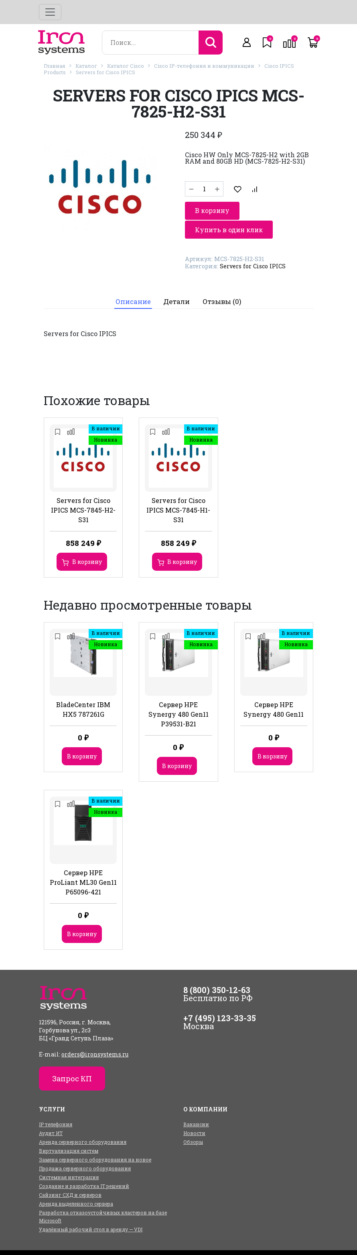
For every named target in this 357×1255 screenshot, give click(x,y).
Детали (177, 281)
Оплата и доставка (240, 1240)
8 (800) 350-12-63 (216, 970)
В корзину (257, 186)
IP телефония (55, 1105)
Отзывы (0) (222, 281)
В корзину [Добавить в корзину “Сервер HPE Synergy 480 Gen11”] (272, 737)
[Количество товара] (204, 186)
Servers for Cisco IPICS (105, 72)
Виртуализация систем (68, 1131)
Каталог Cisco (125, 66)
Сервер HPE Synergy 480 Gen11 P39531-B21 (178, 695)
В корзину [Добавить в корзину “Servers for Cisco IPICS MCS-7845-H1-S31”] (182, 542)
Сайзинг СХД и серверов (70, 1175)
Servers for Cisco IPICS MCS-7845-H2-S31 (83, 491)
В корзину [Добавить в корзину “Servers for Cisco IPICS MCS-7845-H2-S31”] (87, 542)
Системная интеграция (69, 1158)
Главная (54, 66)
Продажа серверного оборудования (85, 1149)
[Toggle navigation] (50, 12)
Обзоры (193, 1122)
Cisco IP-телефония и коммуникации (204, 66)
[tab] (132, 282)
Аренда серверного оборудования (82, 1122)
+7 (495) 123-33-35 (219, 998)
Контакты (292, 1240)
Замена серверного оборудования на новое (95, 1140)
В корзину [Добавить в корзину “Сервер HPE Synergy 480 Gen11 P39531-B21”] (177, 747)
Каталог (86, 66)
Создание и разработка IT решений (84, 1167)
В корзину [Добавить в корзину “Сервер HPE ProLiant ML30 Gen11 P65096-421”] (82, 914)
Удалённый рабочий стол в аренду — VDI (90, 1210)
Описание (133, 281)
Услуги (146, 1240)
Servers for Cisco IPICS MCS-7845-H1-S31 (178, 491)
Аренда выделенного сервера (76, 1184)
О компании (185, 1240)
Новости (194, 1114)
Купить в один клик (229, 207)
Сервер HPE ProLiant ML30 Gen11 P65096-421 (83, 863)
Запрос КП (72, 1059)
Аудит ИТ (51, 1114)
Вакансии (196, 1105)
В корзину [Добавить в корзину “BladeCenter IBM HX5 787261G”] (82, 737)
